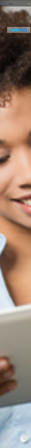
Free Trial (23, 30)
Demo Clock (15, 30)
